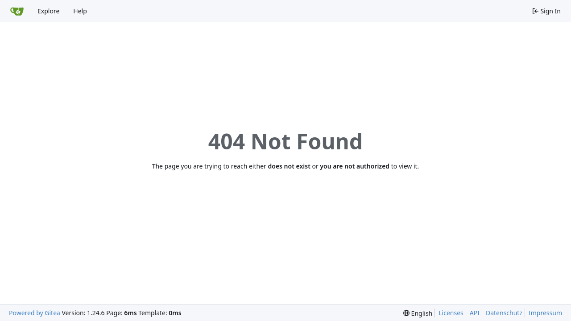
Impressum (545, 313)
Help (80, 11)
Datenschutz (504, 313)
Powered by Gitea (34, 313)
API (475, 313)
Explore (48, 11)
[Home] (16, 11)
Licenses (451, 313)
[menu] (417, 313)
